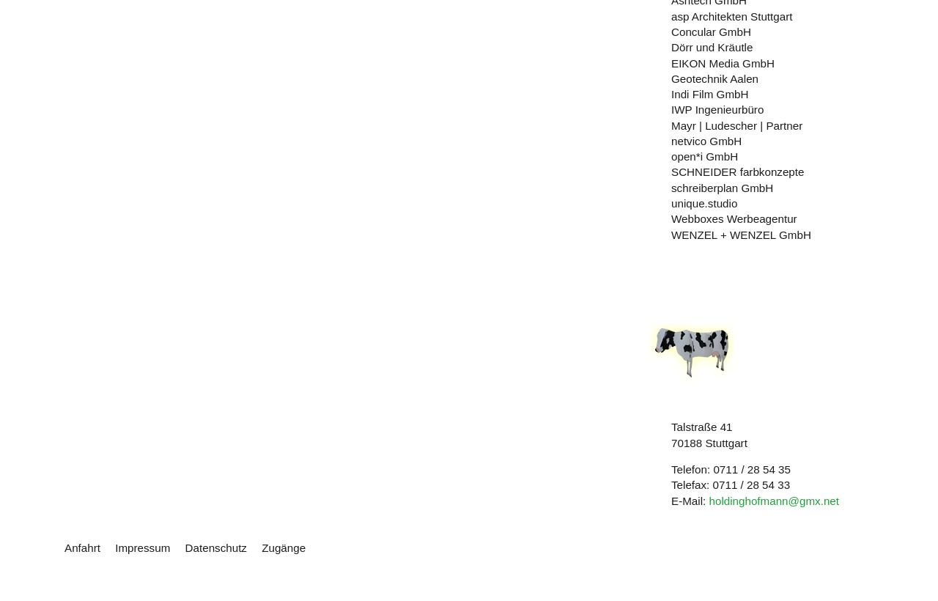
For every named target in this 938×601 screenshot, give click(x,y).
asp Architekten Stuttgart (731, 16)
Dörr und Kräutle (712, 47)
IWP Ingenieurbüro (717, 109)
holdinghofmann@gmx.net (774, 501)
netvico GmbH (706, 141)
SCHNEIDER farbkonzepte (737, 172)
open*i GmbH (704, 156)
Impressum (142, 548)
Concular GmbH (711, 32)
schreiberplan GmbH (722, 188)
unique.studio (704, 203)
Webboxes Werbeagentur (734, 219)
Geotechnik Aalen (714, 79)
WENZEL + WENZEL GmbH (741, 235)
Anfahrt (82, 548)
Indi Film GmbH (709, 94)
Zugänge (284, 548)
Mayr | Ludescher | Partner (736, 125)
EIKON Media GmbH (723, 63)
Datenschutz (216, 548)
